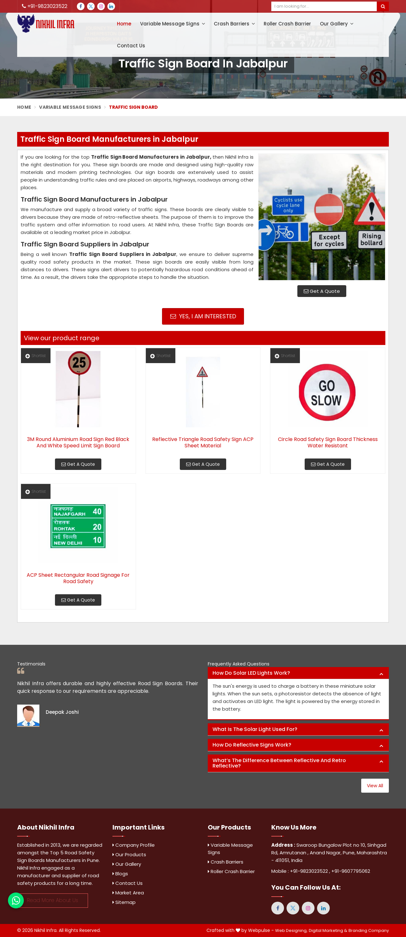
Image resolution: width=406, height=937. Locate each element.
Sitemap (124, 902)
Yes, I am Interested (203, 316)
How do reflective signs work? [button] (252, 744)
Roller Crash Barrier (287, 23)
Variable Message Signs (172, 23)
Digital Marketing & (328, 930)
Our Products (129, 854)
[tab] (298, 673)
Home (124, 23)
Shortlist (35, 356)
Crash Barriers (234, 23)
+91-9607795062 (350, 871)
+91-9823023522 (44, 6)
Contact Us (131, 45)
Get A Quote (322, 291)
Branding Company (368, 930)
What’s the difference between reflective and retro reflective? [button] (279, 763)
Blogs (120, 873)
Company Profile (133, 845)
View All (375, 785)
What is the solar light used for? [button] (255, 729)
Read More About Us (52, 900)
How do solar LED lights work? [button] (251, 673)
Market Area (128, 892)
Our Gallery (336, 23)
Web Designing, (291, 930)
